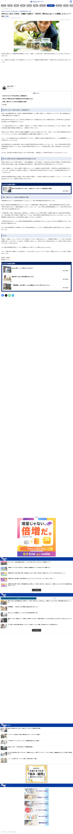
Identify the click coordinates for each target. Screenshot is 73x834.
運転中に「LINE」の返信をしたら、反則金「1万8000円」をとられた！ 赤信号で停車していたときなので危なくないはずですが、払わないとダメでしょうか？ (40, 619)
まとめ (4, 105)
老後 (66, 5)
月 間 (54, 598)
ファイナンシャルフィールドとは (8, 831)
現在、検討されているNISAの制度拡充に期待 (14, 102)
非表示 (37, 93)
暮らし (59, 5)
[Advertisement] (36, 74)
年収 (10, 5)
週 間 (18, 598)
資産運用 (50, 5)
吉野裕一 (7, 16)
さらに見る (36, 630)
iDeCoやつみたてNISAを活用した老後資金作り (14, 96)
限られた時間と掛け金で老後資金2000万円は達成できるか (17, 99)
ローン (42, 5)
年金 (29, 5)
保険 (36, 5)
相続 (16, 5)
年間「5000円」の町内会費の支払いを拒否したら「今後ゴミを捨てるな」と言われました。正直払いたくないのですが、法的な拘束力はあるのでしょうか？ (39, 601)
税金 (23, 5)
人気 (3, 5)
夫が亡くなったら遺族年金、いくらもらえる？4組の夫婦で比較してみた (23, 612)
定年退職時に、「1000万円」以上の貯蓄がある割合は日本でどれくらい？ (23, 606)
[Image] (36, 2)
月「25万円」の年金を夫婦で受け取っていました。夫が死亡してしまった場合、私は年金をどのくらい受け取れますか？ (33, 624)
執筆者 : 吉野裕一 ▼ (11, 86)
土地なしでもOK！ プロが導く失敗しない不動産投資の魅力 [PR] (16, 11)
